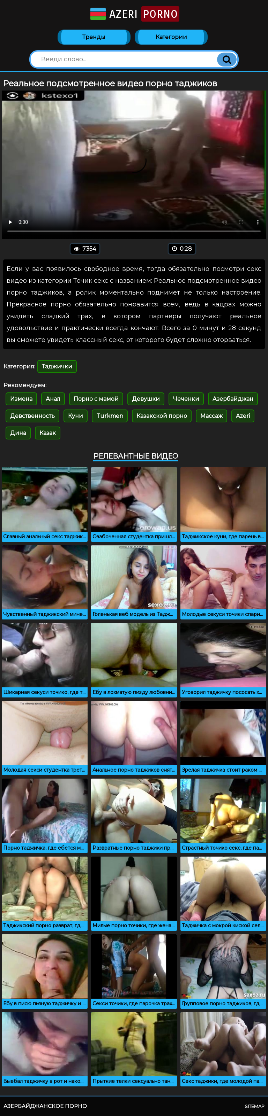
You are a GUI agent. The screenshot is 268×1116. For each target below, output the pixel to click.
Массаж (211, 416)
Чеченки (186, 399)
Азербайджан (233, 399)
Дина (18, 433)
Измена (21, 399)
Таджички (57, 366)
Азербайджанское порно (45, 1106)
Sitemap (255, 1106)
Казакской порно (161, 416)
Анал (53, 399)
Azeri (134, 14)
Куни (75, 416)
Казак (47, 433)
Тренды (93, 37)
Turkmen (109, 416)
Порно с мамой (96, 399)
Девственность (32, 416)
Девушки (146, 399)
